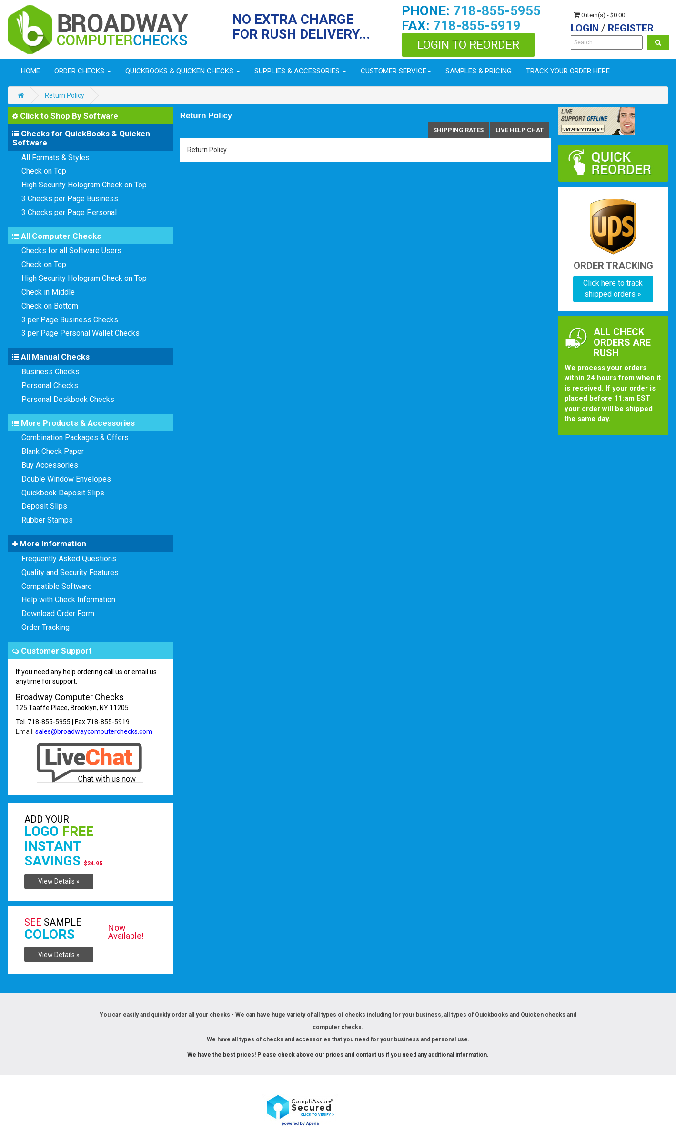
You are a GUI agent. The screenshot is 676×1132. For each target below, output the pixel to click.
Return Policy (64, 95)
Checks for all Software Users (71, 250)
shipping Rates (458, 130)
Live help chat (519, 130)
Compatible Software (56, 586)
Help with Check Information (68, 599)
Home (30, 71)
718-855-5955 (497, 11)
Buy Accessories (49, 465)
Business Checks (50, 371)
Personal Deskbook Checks (67, 399)
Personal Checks (49, 385)
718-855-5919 (477, 25)
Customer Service (396, 71)
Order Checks (82, 71)
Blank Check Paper (52, 451)
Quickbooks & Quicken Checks (182, 71)
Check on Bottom (49, 305)
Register (631, 28)
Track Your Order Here (568, 71)
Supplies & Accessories (300, 71)
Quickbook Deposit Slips (62, 492)
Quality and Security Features (70, 572)
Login (585, 28)
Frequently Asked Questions (68, 558)
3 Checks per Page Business (69, 198)
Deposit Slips (44, 506)
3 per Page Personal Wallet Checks (80, 333)
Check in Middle (48, 292)
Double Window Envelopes (66, 479)
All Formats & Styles (55, 157)
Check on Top (43, 170)
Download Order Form (57, 613)
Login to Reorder (468, 44)
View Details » (59, 881)
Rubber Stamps (47, 520)
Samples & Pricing (478, 71)
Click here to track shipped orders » (613, 288)
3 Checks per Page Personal (69, 212)
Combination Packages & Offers (75, 437)
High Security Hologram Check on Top (84, 184)
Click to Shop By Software (65, 116)
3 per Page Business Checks (69, 319)
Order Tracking (45, 627)
